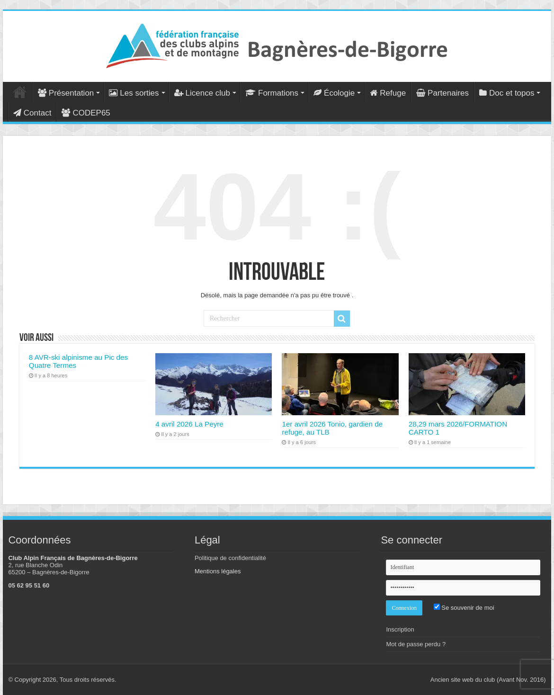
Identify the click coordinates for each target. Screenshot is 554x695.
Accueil (20, 92)
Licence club (202, 93)
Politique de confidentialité (230, 557)
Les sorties (134, 93)
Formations (271, 93)
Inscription (400, 629)
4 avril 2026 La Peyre (189, 424)
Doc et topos (506, 93)
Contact (32, 112)
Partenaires (442, 93)
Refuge (388, 93)
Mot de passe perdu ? (416, 644)
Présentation (66, 93)
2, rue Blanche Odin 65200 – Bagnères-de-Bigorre (48, 568)
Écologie (334, 93)
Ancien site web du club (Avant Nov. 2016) (488, 679)
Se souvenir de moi (464, 607)
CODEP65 (86, 112)
